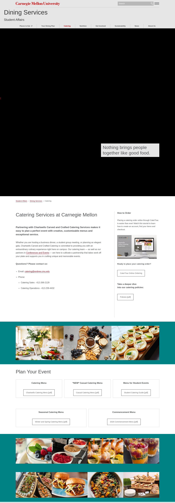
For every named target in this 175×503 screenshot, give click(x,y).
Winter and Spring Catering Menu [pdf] (51, 422)
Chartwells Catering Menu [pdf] (39, 393)
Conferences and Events (37, 253)
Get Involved (101, 26)
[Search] (136, 4)
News (137, 26)
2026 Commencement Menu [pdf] (124, 422)
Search (152, 4)
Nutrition (83, 26)
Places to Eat (25, 26)
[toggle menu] (156, 3)
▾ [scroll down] (0, 98)
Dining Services (37, 12)
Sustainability (120, 26)
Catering (67, 26)
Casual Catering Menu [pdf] (87, 393)
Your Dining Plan (48, 26)
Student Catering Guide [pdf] (136, 393)
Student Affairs (26, 19)
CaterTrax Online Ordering (131, 273)
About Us (152, 26)
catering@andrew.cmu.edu (37, 271)
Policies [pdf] (125, 297)
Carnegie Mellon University (38, 4)
